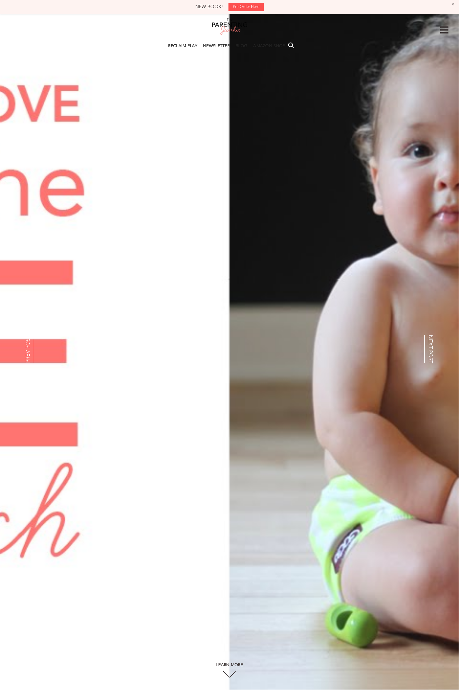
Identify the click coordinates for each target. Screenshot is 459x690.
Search (291, 45)
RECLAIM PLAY (182, 46)
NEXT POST (430, 349)
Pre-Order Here (246, 7)
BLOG (241, 46)
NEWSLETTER (216, 46)
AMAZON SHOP (269, 46)
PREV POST (28, 349)
